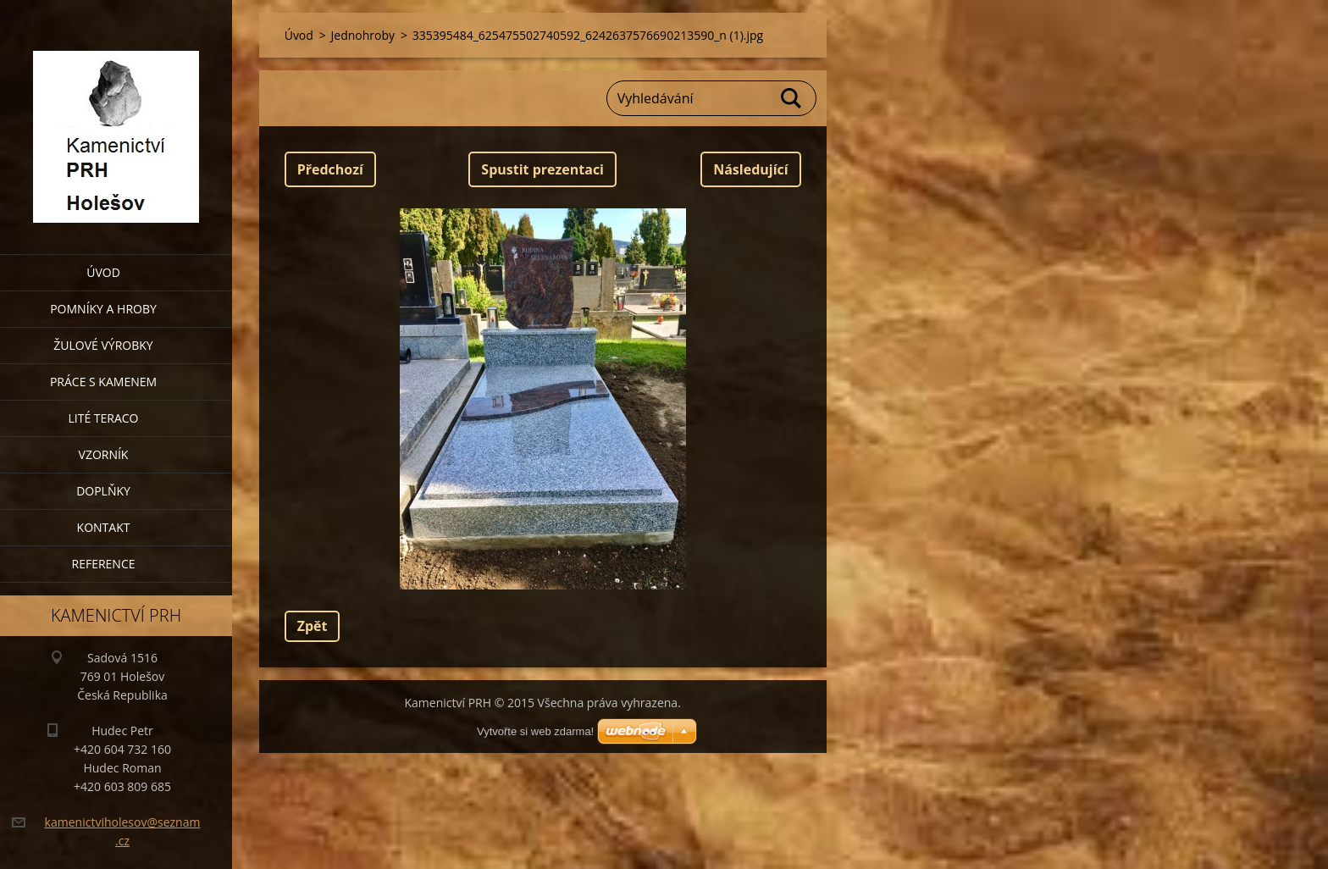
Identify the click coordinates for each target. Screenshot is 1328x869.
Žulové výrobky (102, 345)
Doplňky (103, 491)
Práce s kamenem (103, 382)
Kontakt (103, 527)
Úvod (103, 272)
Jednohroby (363, 35)
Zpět (312, 626)
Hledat (792, 98)
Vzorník (104, 454)
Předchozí (330, 169)
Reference (104, 564)
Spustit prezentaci (542, 169)
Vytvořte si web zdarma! (535, 731)
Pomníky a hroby (103, 309)
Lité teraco (103, 418)
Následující (750, 169)
